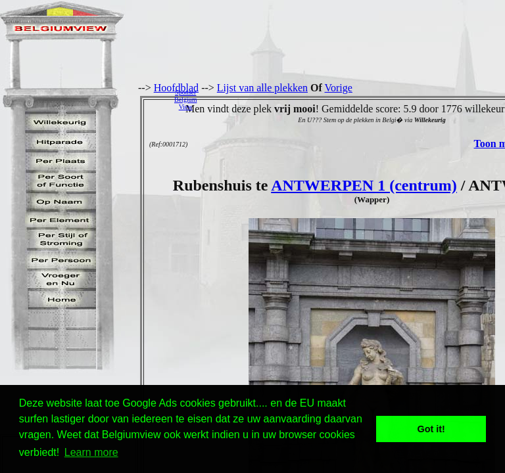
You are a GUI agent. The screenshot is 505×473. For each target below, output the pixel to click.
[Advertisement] (354, 99)
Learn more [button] (91, 452)
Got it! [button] (431, 429)
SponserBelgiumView (185, 99)
